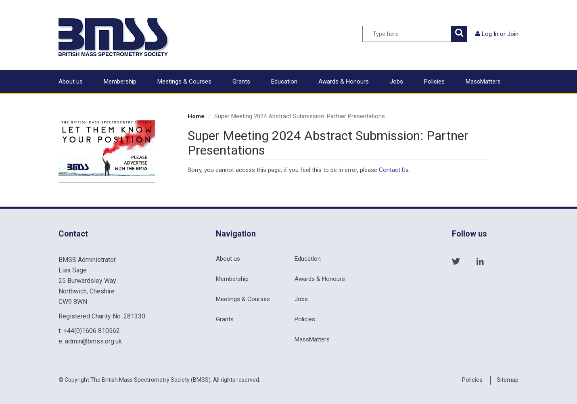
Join (512, 34)
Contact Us (394, 170)
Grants (241, 81)
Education (284, 81)
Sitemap (507, 379)
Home (196, 116)
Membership (120, 81)
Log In (490, 34)
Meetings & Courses (184, 81)
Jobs (396, 81)
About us (71, 81)
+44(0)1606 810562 (91, 331)
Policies (434, 81)
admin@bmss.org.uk (93, 341)
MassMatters (483, 81)
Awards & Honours (343, 81)
